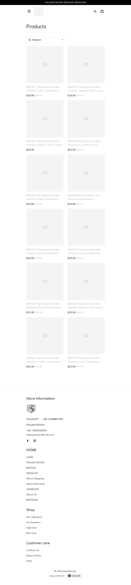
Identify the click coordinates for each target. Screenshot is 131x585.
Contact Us (32, 550)
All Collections (34, 517)
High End (31, 527)
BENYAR (31, 467)
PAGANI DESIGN (35, 462)
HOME (29, 457)
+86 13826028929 (36, 430)
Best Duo (31, 533)
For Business (33, 522)
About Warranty (35, 483)
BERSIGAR (32, 473)
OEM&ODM (32, 489)
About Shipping (35, 478)
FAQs (29, 560)
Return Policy (33, 555)
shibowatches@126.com (40, 434)
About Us (31, 494)
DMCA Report (57, 576)
